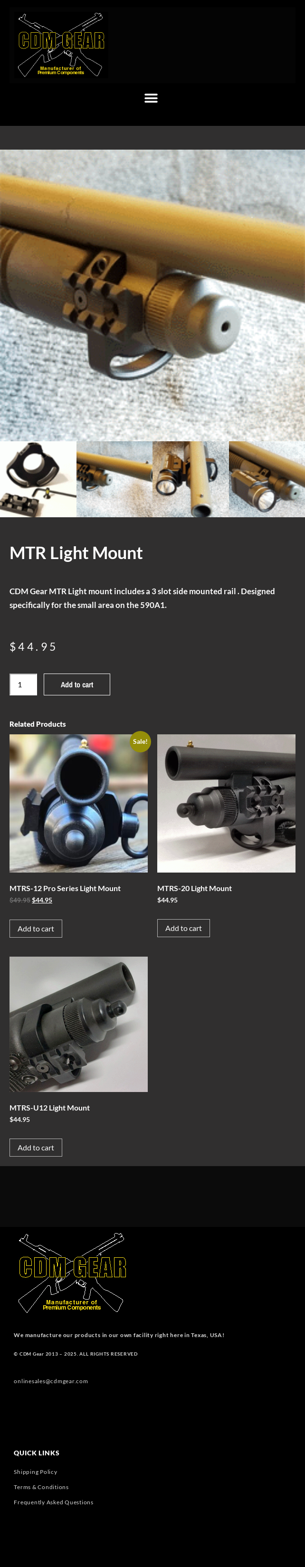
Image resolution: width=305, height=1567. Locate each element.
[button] (151, 98)
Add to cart (77, 684)
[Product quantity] (23, 684)
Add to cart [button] (36, 928)
